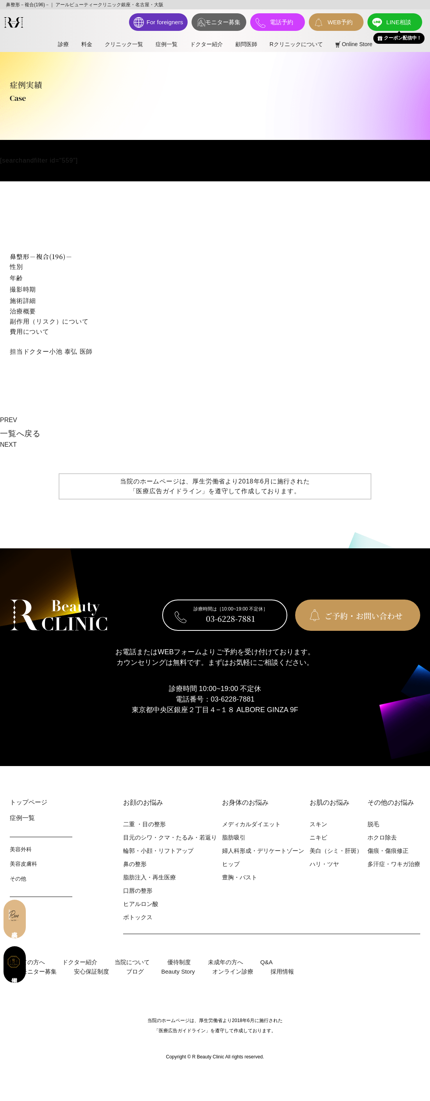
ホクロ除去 (382, 837)
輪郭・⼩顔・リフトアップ (158, 850)
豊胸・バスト (239, 877)
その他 (18, 878)
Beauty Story (178, 971)
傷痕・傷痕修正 (387, 850)
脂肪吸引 (233, 837)
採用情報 (282, 971)
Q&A (266, 962)
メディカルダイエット (251, 824)
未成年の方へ (225, 962)
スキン (318, 824)
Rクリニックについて (296, 44)
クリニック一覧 (124, 44)
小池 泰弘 (63, 351)
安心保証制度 (91, 971)
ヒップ (231, 864)
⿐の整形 (135, 864)
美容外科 (21, 849)
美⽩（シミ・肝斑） (336, 850)
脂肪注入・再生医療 (149, 877)
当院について (132, 962)
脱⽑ (373, 824)
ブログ (135, 971)
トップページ (28, 802)
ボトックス (137, 917)
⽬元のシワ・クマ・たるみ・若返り (170, 837)
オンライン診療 (232, 971)
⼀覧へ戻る (20, 433)
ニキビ (318, 837)
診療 (63, 44)
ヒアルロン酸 (140, 903)
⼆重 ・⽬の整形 (144, 824)
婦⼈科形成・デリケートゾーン (263, 850)
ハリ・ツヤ (324, 864)
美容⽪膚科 (23, 864)
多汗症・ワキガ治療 (393, 864)
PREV (8, 420)
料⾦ (86, 44)
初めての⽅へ (27, 962)
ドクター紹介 (206, 44)
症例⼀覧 (166, 44)
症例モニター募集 (33, 971)
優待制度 (179, 962)
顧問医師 (246, 44)
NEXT (8, 444)
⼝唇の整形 (137, 890)
